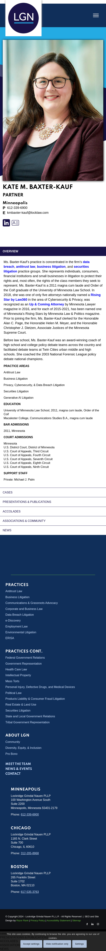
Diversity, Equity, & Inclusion (23, 747)
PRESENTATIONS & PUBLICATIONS (27, 501)
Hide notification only (57, 944)
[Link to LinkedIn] (92, 924)
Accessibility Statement (58, 920)
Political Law (13, 693)
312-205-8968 (30, 853)
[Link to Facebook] (87, 924)
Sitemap (76, 920)
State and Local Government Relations (30, 716)
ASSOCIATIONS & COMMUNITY (24, 520)
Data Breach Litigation (19, 614)
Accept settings (31, 944)
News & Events (18, 769)
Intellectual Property (18, 675)
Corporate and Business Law (23, 608)
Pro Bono (11, 753)
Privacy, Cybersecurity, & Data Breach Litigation (34, 385)
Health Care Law (16, 669)
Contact (13, 773)
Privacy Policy (37, 920)
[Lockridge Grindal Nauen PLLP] (23, 18)
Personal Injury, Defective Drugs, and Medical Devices (40, 687)
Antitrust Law (12, 372)
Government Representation (23, 663)
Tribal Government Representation (27, 722)
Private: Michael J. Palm (19, 479)
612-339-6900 (30, 814)
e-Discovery (13, 620)
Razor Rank (22, 920)
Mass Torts (12, 681)
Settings (79, 944)
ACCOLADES (12, 511)
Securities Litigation (16, 391)
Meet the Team (18, 764)
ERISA (9, 638)
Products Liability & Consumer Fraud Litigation (35, 698)
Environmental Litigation (20, 632)
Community (12, 741)
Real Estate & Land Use (20, 704)
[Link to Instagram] (98, 924)
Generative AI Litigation (18, 397)
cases (7, 492)
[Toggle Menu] (96, 15)
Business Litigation (16, 378)
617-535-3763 (30, 891)
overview (10, 251)
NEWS (7, 530)
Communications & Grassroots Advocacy (31, 602)
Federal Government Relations (25, 657)
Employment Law (16, 626)
